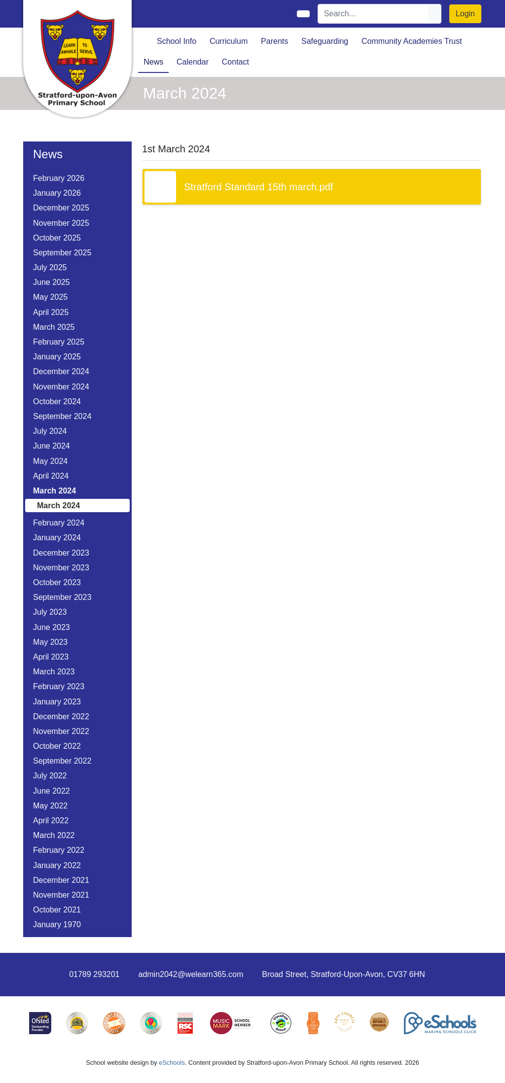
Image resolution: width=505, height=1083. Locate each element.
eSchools (172, 1062)
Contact (235, 62)
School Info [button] (176, 41)
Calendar (193, 62)
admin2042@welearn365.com (190, 974)
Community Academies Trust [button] (411, 41)
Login (465, 13)
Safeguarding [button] (324, 41)
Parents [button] (274, 41)
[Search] (373, 13)
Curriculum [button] (229, 41)
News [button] (153, 62)
